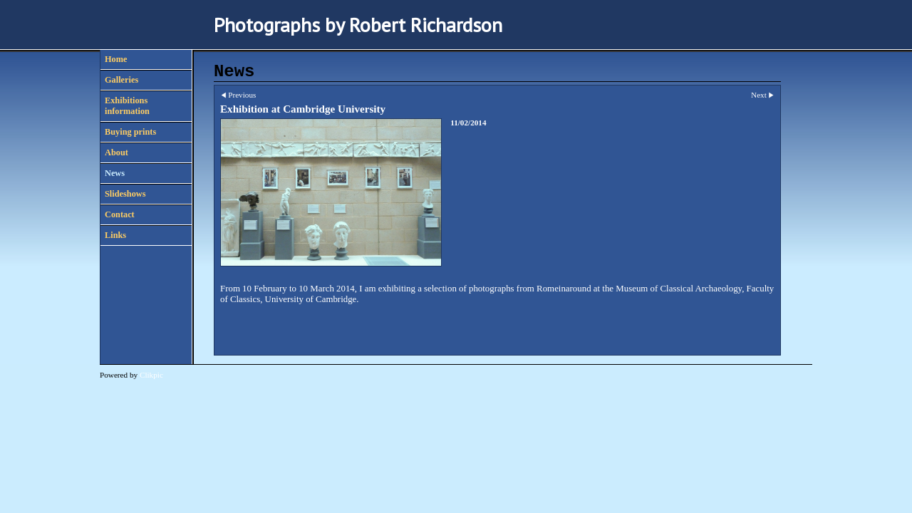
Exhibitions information (127, 105)
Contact (120, 214)
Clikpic (151, 374)
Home (116, 59)
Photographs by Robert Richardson (358, 24)
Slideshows (125, 194)
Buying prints (130, 132)
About (116, 152)
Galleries (121, 80)
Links (115, 235)
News (115, 173)
